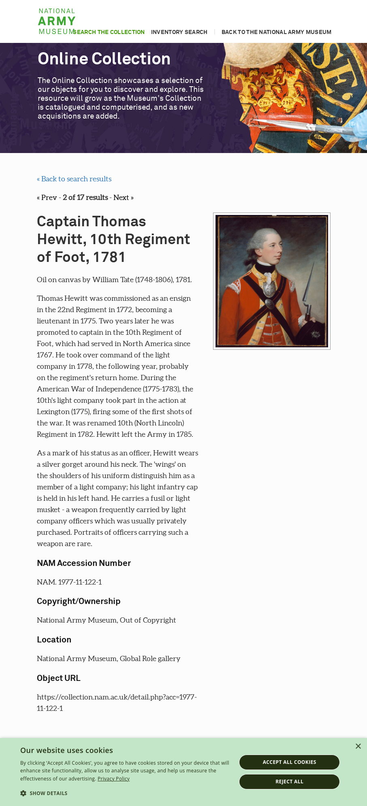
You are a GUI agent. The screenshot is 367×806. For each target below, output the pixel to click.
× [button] (358, 747)
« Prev (47, 197)
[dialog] (183, 772)
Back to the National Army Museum (277, 32)
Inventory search (179, 32)
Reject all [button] (289, 781)
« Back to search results (74, 178)
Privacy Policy (114, 778)
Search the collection (109, 32)
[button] (125, 793)
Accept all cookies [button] (289, 762)
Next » (123, 197)
